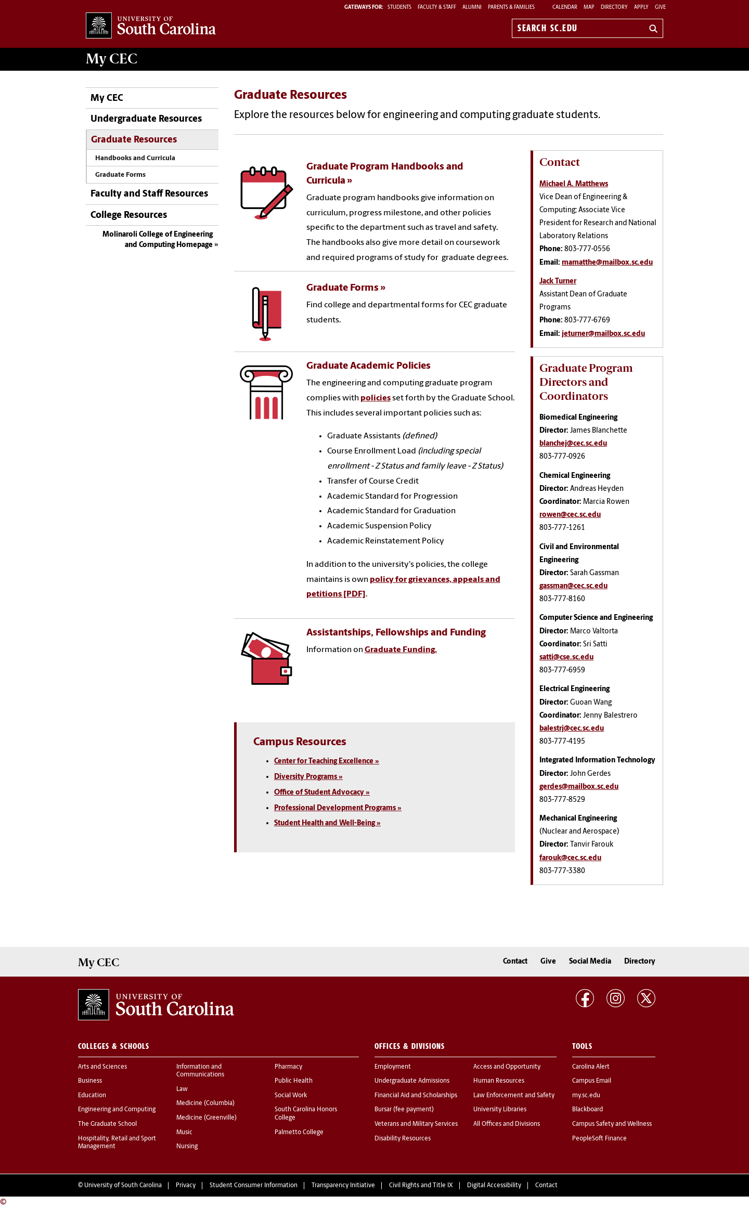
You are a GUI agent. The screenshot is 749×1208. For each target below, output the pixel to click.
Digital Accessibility (494, 1186)
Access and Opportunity (506, 1067)
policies (375, 398)
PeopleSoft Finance (599, 1139)
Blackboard (587, 1110)
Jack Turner (557, 281)
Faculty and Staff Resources (149, 194)
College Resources (129, 215)
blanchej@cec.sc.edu (573, 444)
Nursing (187, 1147)
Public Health (294, 1081)
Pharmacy (288, 1067)
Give (660, 7)
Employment (392, 1067)
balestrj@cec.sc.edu (571, 729)
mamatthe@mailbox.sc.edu (607, 263)
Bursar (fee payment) (404, 1110)
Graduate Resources (134, 140)
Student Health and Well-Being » (327, 823)
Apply (641, 7)
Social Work (291, 1096)
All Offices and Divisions (506, 1124)
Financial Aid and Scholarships (415, 1096)
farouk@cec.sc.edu (570, 858)
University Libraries (499, 1110)
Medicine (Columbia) (205, 1103)
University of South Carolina (123, 1186)
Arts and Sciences (102, 1067)
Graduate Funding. (401, 650)
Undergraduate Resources (146, 119)
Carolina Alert (591, 1067)
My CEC (107, 98)
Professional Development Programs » (338, 808)
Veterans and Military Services (416, 1124)
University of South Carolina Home (151, 26)
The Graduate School (107, 1124)
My (111, 59)
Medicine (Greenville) (206, 1118)
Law (182, 1089)
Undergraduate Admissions (411, 1081)
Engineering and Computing (117, 1110)
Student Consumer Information (254, 1186)
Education (92, 1096)
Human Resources (498, 1081)
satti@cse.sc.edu (566, 657)
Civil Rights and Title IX (421, 1186)
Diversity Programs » (308, 777)
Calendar (564, 7)
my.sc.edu (586, 1096)
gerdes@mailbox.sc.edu (578, 787)
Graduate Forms (120, 175)
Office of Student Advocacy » (322, 793)
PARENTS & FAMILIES (511, 7)
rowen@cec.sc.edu (570, 515)
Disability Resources (402, 1139)
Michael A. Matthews (573, 184)
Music (184, 1132)
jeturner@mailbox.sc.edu (603, 334)
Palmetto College (299, 1132)
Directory (614, 7)
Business (90, 1081)
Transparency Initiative (343, 1186)
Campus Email (591, 1081)
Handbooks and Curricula (135, 158)
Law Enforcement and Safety (513, 1096)
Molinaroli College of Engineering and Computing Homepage (157, 240)
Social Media (590, 962)
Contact (515, 962)
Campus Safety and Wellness (612, 1124)
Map (589, 7)
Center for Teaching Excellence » (326, 761)
